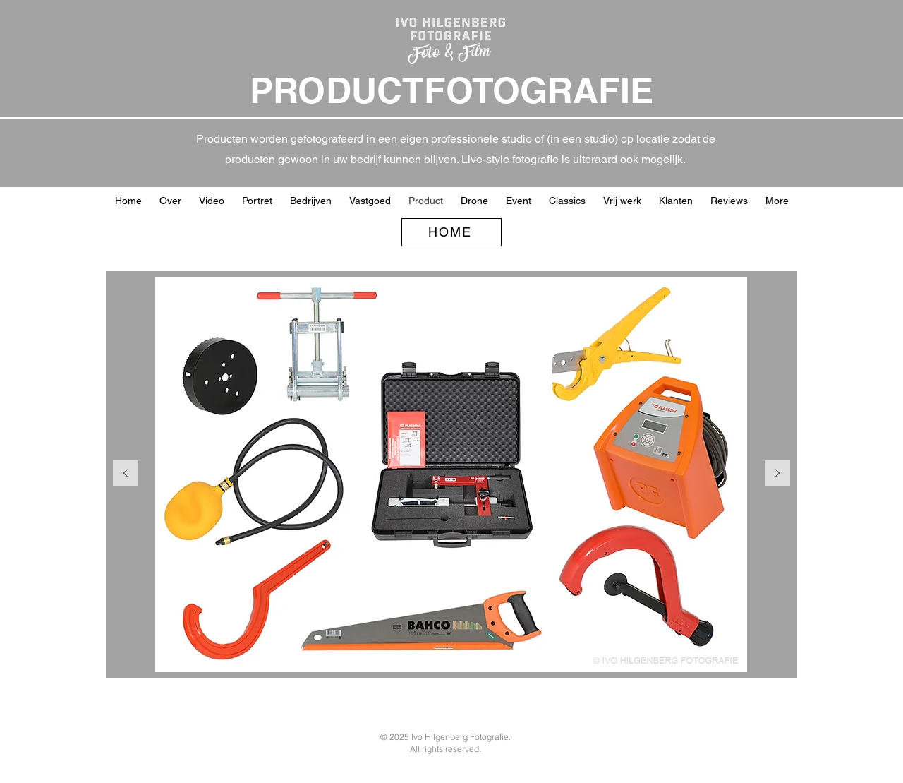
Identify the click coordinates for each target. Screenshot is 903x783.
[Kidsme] (427, 654)
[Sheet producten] (573, 654)
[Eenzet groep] (524, 654)
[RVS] (459, 654)
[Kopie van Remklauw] (589, 654)
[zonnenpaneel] (540, 654)
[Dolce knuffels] (556, 654)
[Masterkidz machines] (362, 654)
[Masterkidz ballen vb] (346, 654)
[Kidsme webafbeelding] (443, 654)
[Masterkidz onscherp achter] (378, 654)
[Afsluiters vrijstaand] (475, 654)
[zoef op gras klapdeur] (508, 654)
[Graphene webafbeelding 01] (410, 654)
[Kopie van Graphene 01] (394, 654)
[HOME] (451, 232)
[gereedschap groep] (313, 654)
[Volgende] (777, 474)
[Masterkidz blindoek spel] (329, 654)
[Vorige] (125, 474)
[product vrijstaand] (492, 654)
